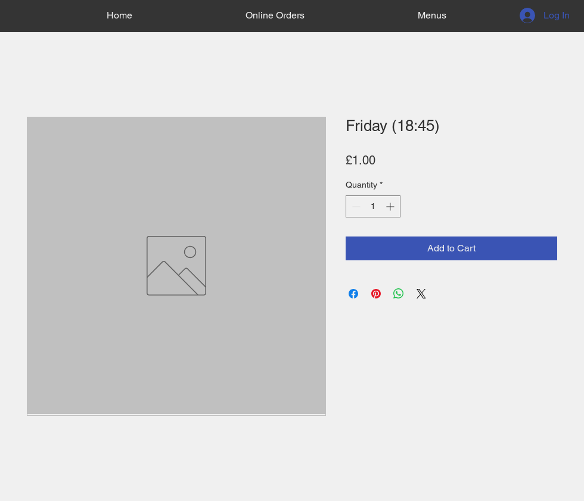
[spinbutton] (373, 206)
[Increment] (391, 206)
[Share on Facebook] (353, 294)
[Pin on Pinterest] (376, 294)
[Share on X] (421, 294)
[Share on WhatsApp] (399, 294)
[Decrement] (354, 206)
